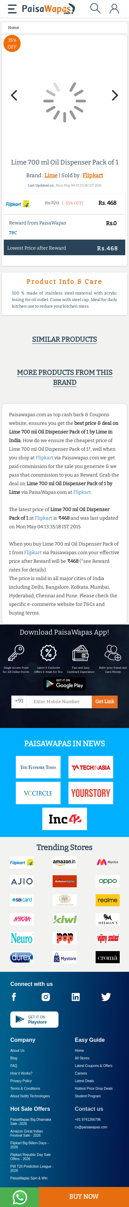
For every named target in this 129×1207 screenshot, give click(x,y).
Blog (13, 1058)
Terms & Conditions (25, 1088)
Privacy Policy (21, 1081)
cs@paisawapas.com (91, 1127)
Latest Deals (84, 1081)
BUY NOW (83, 1196)
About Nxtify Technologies (30, 1096)
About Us (17, 1051)
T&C (13, 232)
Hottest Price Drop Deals (94, 1088)
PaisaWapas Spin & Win (28, 1178)
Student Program (88, 1096)
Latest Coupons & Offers (93, 1066)
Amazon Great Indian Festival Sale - (26, 1133)
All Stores (82, 1058)
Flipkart (93, 175)
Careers (81, 1073)
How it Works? (21, 1073)
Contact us (89, 1109)
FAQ (13, 1066)
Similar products (64, 339)
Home (79, 1051)
